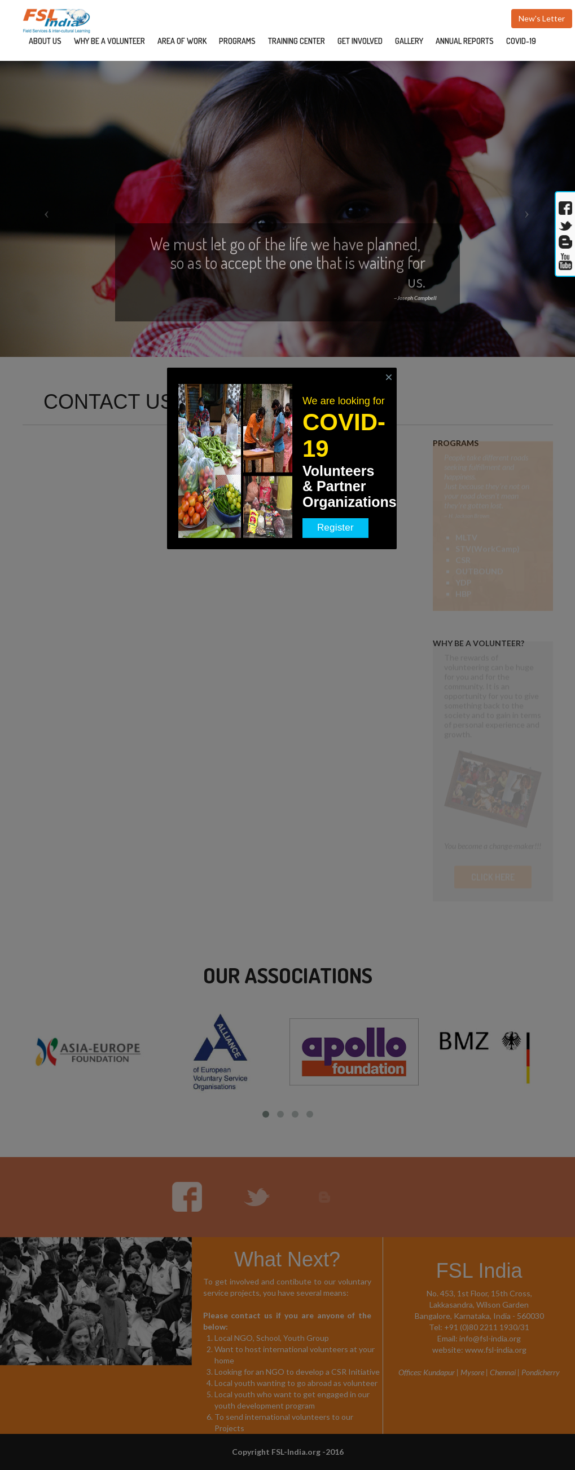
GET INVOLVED (360, 41)
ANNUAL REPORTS (465, 41)
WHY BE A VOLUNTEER (109, 41)
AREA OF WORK (182, 41)
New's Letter (542, 18)
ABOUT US (45, 41)
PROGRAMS (237, 41)
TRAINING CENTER (296, 41)
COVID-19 (521, 41)
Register (335, 527)
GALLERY (409, 41)
